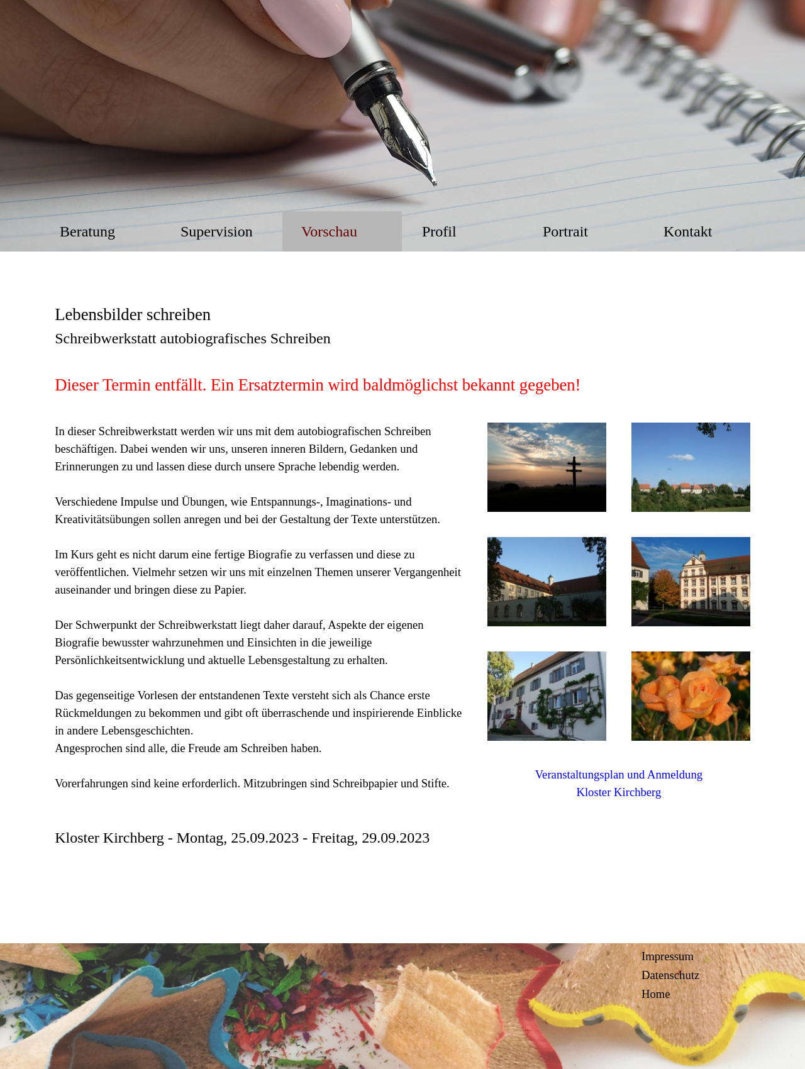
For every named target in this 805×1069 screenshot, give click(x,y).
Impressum (667, 956)
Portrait (565, 231)
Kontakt (687, 231)
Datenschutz (670, 975)
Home (655, 993)
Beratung (87, 231)
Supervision (216, 231)
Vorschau (329, 231)
